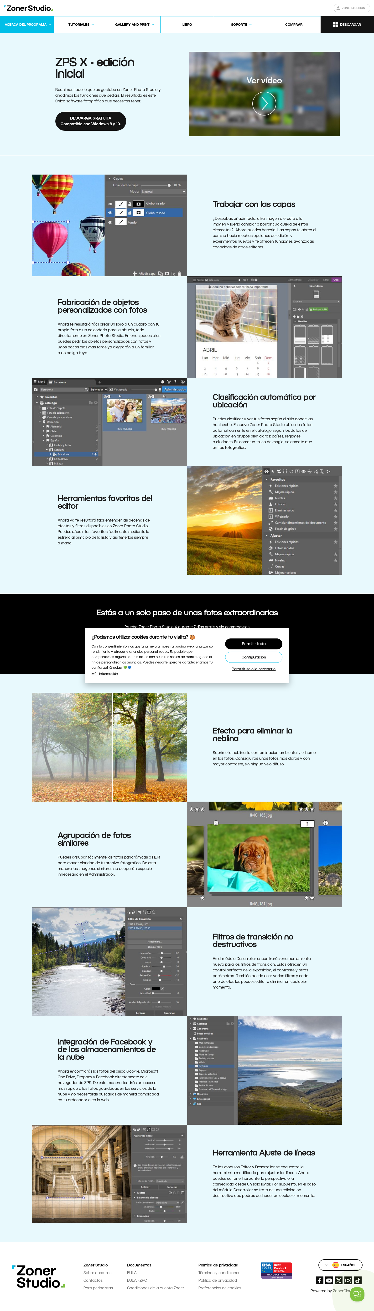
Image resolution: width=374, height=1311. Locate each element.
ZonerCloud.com (348, 1291)
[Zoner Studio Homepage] (28, 8)
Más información (105, 674)
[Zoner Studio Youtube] (329, 1280)
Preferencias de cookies (219, 1288)
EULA (132, 1273)
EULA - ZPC (137, 1280)
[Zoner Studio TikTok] (358, 1280)
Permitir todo (254, 644)
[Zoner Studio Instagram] (348, 1280)
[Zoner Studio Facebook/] (319, 1280)
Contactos (93, 1280)
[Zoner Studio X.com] (338, 1280)
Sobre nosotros (97, 1273)
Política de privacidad (217, 1280)
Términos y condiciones (219, 1273)
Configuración (254, 657)
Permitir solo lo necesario (253, 669)
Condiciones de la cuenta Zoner (155, 1288)
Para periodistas (98, 1288)
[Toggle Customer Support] (357, 1294)
